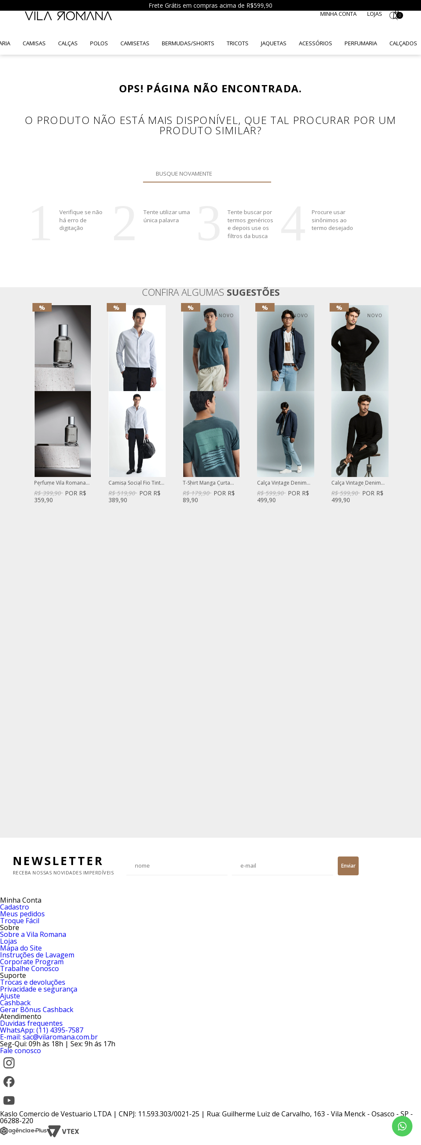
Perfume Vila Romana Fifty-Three (60, 483)
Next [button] (387, 567)
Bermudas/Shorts (188, 43)
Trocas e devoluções (32, 982)
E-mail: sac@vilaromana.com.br (49, 1037)
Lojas (374, 14)
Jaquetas (274, 43)
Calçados (403, 43)
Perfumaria (361, 43)
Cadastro (14, 907)
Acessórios (315, 43)
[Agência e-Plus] (23, 1135)
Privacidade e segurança (38, 989)
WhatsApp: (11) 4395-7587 (41, 1030)
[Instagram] (9, 1069)
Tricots (238, 43)
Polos (99, 43)
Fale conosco (20, 1050)
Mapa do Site (21, 948)
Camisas (34, 43)
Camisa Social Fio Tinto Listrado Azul (136, 483)
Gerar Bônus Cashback (36, 1009)
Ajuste (10, 996)
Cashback (15, 1002)
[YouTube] (9, 1107)
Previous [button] (33, 567)
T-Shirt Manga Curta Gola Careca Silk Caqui (210, 483)
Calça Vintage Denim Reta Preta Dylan (356, 483)
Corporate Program (32, 961)
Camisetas (134, 43)
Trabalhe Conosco (29, 968)
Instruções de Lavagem (37, 955)
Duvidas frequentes (31, 1023)
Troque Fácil (19, 920)
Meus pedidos (22, 913)
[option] (63, 405)
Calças (68, 43)
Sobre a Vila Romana (33, 934)
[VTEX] (63, 1135)
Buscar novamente (259, 173)
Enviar (348, 865)
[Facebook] (9, 1088)
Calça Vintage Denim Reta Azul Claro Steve (282, 483)
